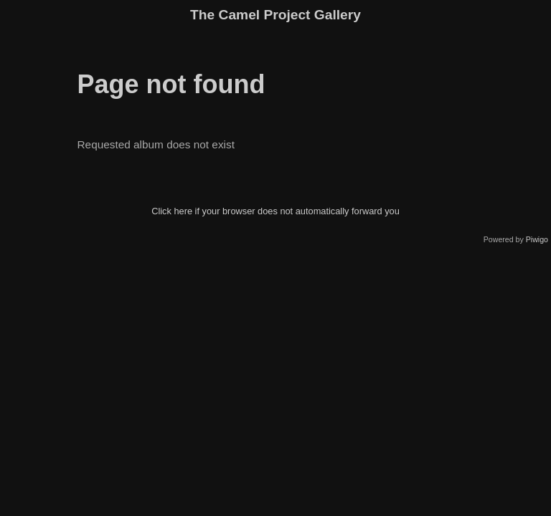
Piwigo (537, 239)
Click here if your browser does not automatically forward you (275, 211)
